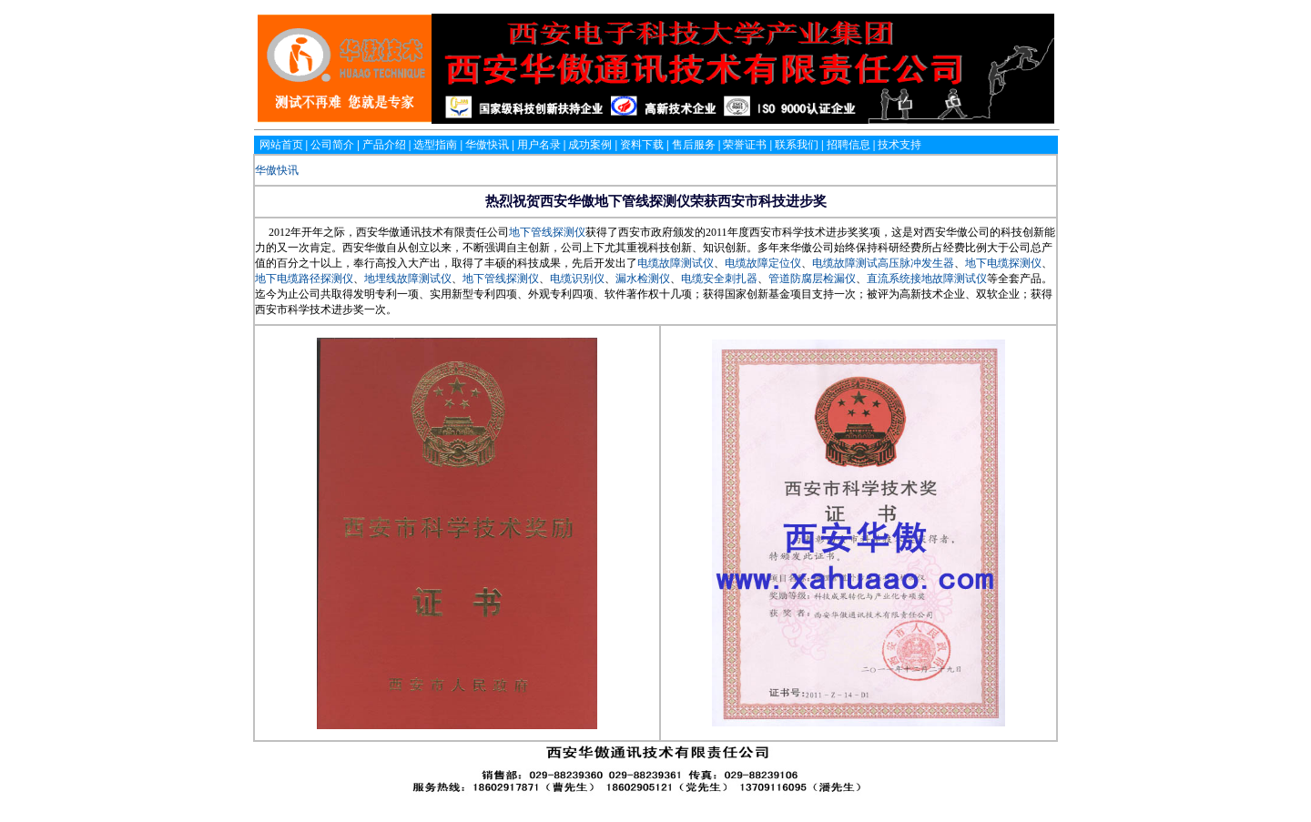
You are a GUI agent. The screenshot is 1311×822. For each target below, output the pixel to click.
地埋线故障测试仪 (408, 278)
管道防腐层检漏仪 (812, 278)
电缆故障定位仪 (763, 263)
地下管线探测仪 (547, 232)
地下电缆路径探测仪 (304, 278)
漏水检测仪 (642, 278)
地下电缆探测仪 (1003, 263)
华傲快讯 (277, 170)
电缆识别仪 (577, 278)
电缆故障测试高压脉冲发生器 (883, 263)
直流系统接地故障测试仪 (927, 278)
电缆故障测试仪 (675, 263)
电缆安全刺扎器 (719, 278)
